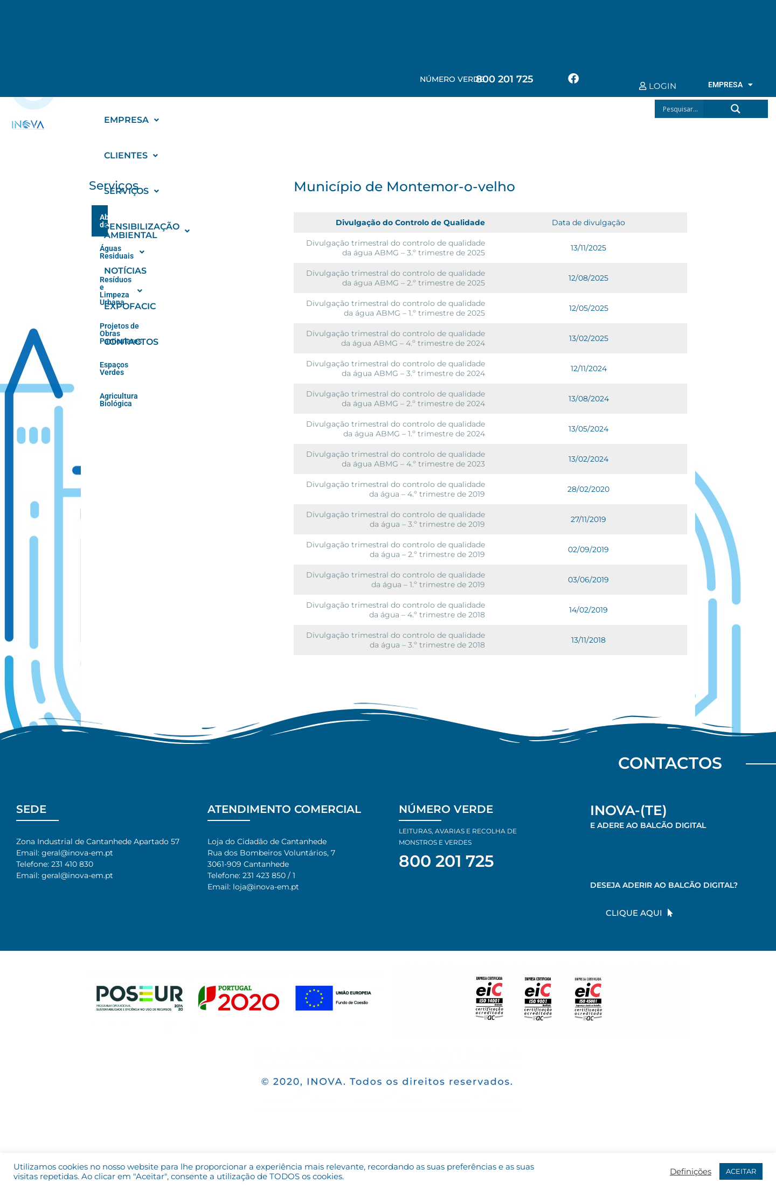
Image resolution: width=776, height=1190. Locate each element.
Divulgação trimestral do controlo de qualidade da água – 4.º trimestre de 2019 (395, 489)
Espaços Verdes (127, 315)
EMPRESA (730, 84)
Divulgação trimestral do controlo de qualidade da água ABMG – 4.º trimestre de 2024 (395, 338)
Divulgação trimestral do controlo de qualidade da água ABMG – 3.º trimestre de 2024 (395, 368)
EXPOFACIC (558, 120)
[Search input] (682, 109)
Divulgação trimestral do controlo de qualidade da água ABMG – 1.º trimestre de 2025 (395, 308)
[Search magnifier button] (735, 109)
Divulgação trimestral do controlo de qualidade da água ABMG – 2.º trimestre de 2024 (395, 398)
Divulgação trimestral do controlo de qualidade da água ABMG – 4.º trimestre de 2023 (395, 459)
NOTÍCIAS (495, 120)
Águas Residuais (183, 242)
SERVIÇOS (272, 120)
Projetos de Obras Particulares (152, 291)
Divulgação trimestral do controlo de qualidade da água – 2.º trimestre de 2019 (395, 549)
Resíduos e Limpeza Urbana (183, 267)
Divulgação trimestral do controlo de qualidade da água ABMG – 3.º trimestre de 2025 (395, 248)
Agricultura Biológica (136, 339)
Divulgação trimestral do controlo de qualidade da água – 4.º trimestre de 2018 (395, 610)
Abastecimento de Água (183, 217)
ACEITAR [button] (741, 1171)
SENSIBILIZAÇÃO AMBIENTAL (387, 120)
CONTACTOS (131, 155)
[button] (131, 120)
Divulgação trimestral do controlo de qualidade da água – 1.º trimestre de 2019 (395, 579)
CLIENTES (202, 120)
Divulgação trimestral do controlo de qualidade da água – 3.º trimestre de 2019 (395, 519)
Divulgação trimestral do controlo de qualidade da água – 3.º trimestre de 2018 (395, 640)
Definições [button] (690, 1172)
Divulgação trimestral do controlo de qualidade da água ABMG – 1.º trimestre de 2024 (395, 429)
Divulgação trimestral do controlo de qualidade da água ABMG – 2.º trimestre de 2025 (395, 278)
